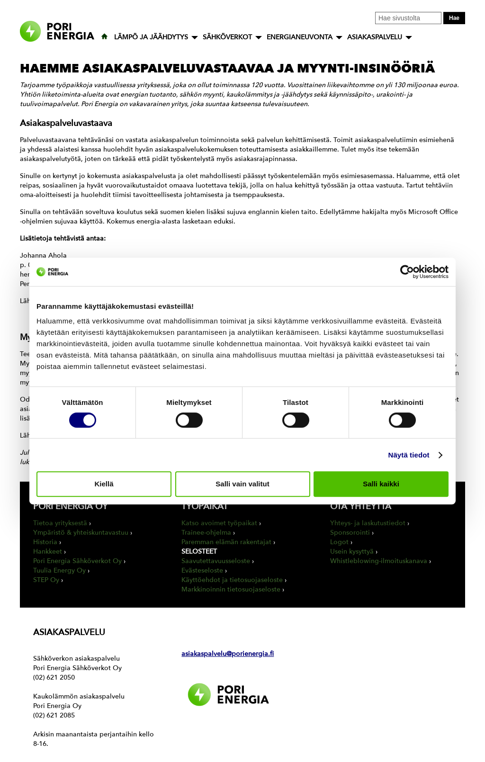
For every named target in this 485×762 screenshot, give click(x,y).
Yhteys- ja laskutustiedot (367, 523)
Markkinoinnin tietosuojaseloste (230, 589)
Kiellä (103, 484)
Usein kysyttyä (352, 551)
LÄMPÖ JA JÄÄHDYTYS (151, 37)
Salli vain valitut (242, 484)
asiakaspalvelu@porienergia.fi (227, 653)
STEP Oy (46, 579)
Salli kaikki (381, 484)
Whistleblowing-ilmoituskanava (378, 560)
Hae (454, 18)
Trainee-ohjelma (206, 532)
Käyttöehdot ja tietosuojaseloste (232, 579)
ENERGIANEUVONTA (299, 37)
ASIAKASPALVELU (374, 37)
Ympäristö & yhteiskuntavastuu (80, 532)
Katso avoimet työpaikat (219, 523)
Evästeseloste (202, 570)
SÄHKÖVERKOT (227, 37)
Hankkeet (47, 551)
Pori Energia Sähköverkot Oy (77, 560)
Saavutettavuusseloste (215, 560)
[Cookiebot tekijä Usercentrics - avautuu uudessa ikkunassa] (407, 272)
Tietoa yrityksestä (60, 523)
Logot (339, 542)
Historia (45, 542)
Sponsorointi (350, 532)
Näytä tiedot (409, 455)
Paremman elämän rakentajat (226, 542)
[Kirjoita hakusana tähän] (408, 18)
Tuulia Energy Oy (59, 570)
